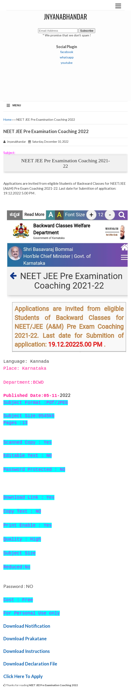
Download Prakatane (25, 638)
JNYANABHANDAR (65, 16)
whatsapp (67, 57)
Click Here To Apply (23, 676)
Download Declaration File (30, 663)
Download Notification (26, 626)
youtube (67, 63)
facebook (66, 52)
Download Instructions (26, 651)
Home (7, 119)
